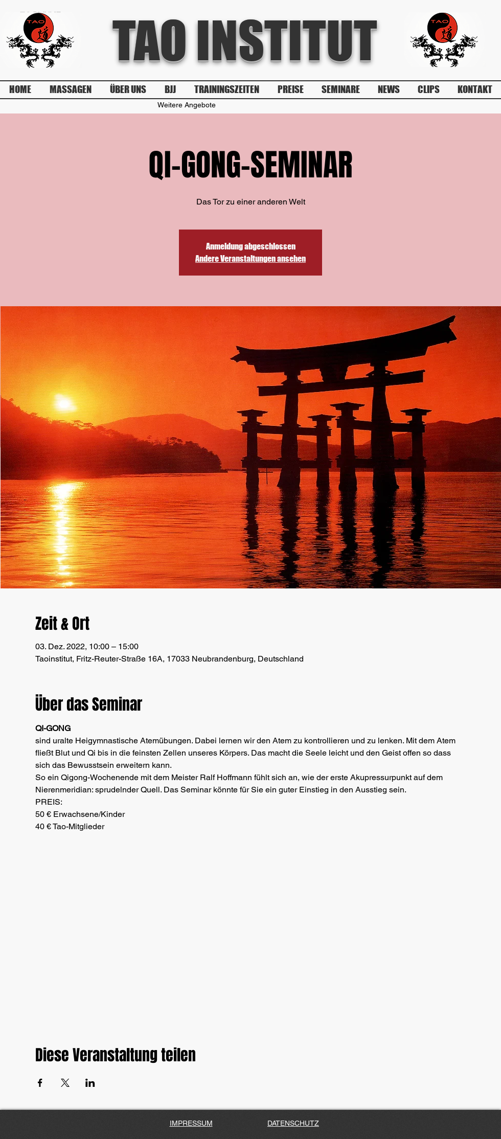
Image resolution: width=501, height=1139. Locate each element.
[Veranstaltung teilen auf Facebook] (40, 1083)
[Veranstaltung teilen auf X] (65, 1083)
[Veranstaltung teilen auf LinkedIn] (90, 1083)
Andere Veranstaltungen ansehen (250, 258)
